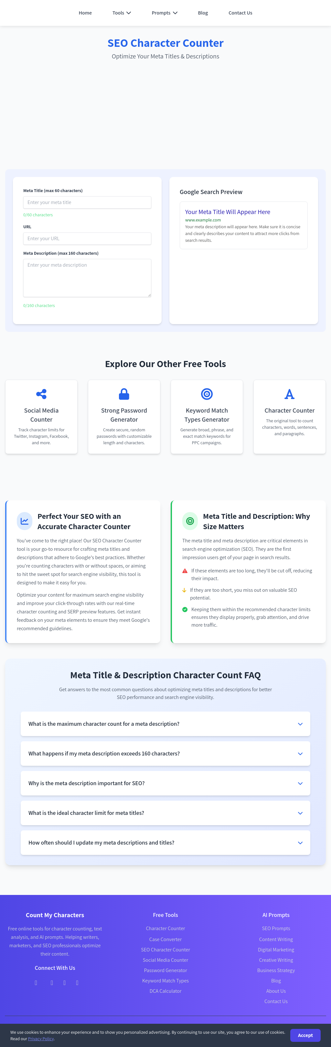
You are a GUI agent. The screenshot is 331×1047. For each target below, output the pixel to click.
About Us (276, 991)
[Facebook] (36, 982)
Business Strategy (276, 970)
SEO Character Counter (165, 949)
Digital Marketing (276, 949)
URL (27, 227)
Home (85, 12)
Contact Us (240, 12)
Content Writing (276, 939)
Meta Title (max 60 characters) (53, 190)
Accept (305, 1035)
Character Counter (165, 928)
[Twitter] (52, 982)
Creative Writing (276, 960)
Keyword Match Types (165, 980)
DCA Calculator (166, 991)
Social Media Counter (165, 960)
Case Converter (165, 939)
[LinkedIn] (77, 982)
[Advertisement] (165, 116)
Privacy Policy (41, 1039)
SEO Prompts (276, 928)
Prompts (164, 12)
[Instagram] (64, 982)
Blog (203, 12)
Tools (121, 12)
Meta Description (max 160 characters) (61, 253)
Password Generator (165, 970)
